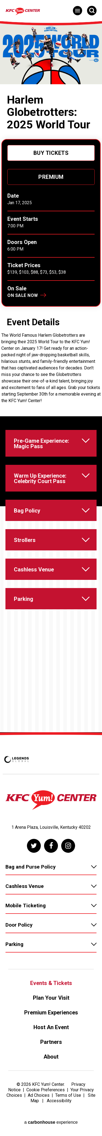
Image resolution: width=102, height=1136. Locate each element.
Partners (51, 1042)
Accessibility (59, 1100)
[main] (51, 376)
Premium (51, 177)
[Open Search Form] (92, 10)
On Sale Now (22, 295)
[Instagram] (68, 846)
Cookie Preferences (45, 1089)
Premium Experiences (51, 1012)
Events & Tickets (51, 983)
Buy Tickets (51, 153)
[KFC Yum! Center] (52, 11)
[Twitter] (34, 846)
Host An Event (51, 1027)
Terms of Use (68, 1095)
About (51, 1056)
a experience (51, 1122)
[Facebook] (51, 846)
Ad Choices (39, 1095)
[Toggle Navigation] (77, 10)
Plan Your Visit (51, 998)
